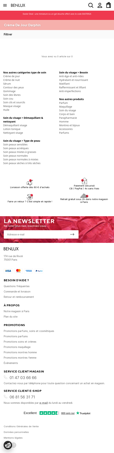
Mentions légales (13, 437)
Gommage (9, 91)
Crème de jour (11, 76)
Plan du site (10, 316)
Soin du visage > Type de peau (21, 140)
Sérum (7, 83)
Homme (64, 121)
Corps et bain (67, 114)
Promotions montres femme (20, 357)
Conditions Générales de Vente (21, 426)
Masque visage (12, 106)
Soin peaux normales (15, 155)
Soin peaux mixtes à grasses (19, 152)
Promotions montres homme (20, 352)
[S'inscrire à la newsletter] (72, 234)
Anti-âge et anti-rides (71, 76)
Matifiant (64, 83)
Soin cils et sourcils (14, 102)
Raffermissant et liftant (72, 87)
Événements (11, 362)
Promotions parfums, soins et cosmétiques (29, 330)
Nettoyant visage (13, 132)
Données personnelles (16, 432)
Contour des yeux (13, 87)
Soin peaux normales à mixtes (20, 159)
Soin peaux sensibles (15, 144)
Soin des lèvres (11, 95)
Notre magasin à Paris (16, 311)
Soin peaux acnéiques (16, 148)
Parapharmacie (68, 117)
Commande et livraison (17, 291)
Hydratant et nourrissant (73, 80)
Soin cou (8, 98)
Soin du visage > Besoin (73, 72)
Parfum (63, 103)
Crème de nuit (11, 80)
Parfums (64, 132)
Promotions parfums (16, 336)
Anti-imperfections (70, 91)
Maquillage (65, 106)
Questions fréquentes (17, 286)
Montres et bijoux (69, 125)
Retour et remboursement (19, 296)
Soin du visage (67, 110)
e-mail (43, 402)
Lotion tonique (11, 129)
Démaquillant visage (15, 125)
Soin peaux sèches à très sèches (21, 163)
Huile (6, 109)
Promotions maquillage (17, 346)
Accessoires (66, 129)
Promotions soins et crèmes (20, 341)
